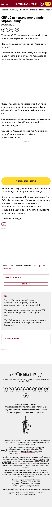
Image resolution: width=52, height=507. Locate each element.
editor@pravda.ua (32, 486)
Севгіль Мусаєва (34, 482)
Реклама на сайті (22, 404)
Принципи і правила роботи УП (34, 410)
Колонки (24, 10)
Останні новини (11, 338)
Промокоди (39, 413)
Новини (5, 10)
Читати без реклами (26, 181)
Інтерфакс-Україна (28, 452)
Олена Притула (34, 484)
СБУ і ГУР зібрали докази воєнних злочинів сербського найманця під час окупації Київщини (25, 322)
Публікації (14, 10)
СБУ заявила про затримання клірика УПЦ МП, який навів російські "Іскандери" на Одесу (25, 312)
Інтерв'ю (33, 10)
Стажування (28, 413)
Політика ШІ (42, 407)
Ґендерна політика (12, 410)
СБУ (4, 224)
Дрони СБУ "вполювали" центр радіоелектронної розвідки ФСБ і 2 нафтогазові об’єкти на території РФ (22, 302)
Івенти (41, 10)
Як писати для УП (14, 413)
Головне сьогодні (12, 277)
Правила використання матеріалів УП (20, 407)
